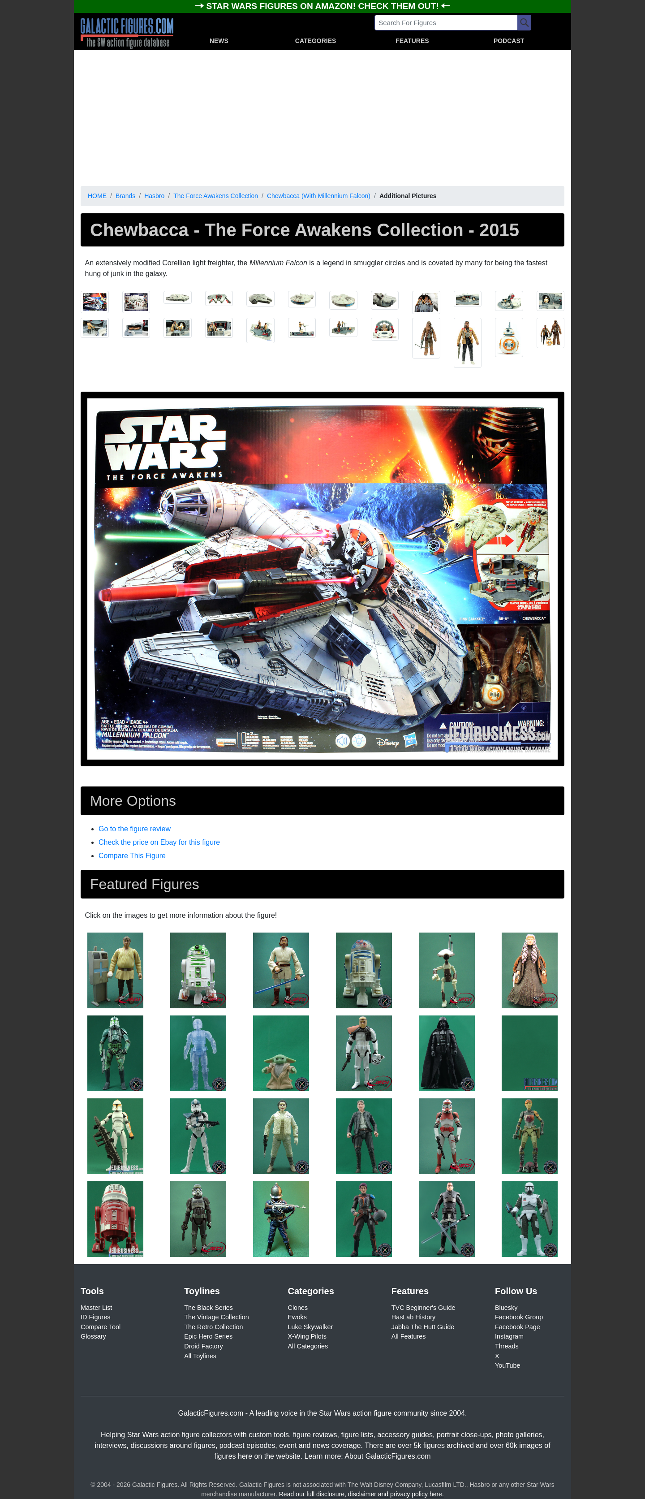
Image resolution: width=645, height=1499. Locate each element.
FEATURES (412, 40)
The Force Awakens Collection (215, 195)
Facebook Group (519, 1317)
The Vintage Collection (216, 1317)
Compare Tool (100, 1327)
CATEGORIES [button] (315, 40)
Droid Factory (203, 1346)
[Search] (524, 22)
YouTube (507, 1365)
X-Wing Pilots (307, 1336)
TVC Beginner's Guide (423, 1307)
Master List (96, 1307)
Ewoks (297, 1317)
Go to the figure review (135, 829)
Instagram (509, 1336)
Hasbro (154, 195)
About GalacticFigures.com (387, 1456)
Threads (507, 1346)
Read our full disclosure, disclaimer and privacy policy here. (361, 1494)
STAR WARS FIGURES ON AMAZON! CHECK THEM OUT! (323, 6)
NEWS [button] (219, 40)
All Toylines (200, 1356)
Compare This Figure (132, 856)
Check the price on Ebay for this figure (159, 842)
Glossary (93, 1336)
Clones (298, 1307)
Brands (125, 195)
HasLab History (413, 1317)
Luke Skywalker (310, 1327)
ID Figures (95, 1317)
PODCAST (509, 40)
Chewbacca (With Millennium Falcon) (318, 195)
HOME (97, 195)
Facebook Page (517, 1327)
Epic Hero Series (208, 1336)
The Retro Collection (213, 1327)
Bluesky (506, 1307)
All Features (408, 1336)
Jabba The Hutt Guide (423, 1327)
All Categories (308, 1346)
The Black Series (208, 1307)
